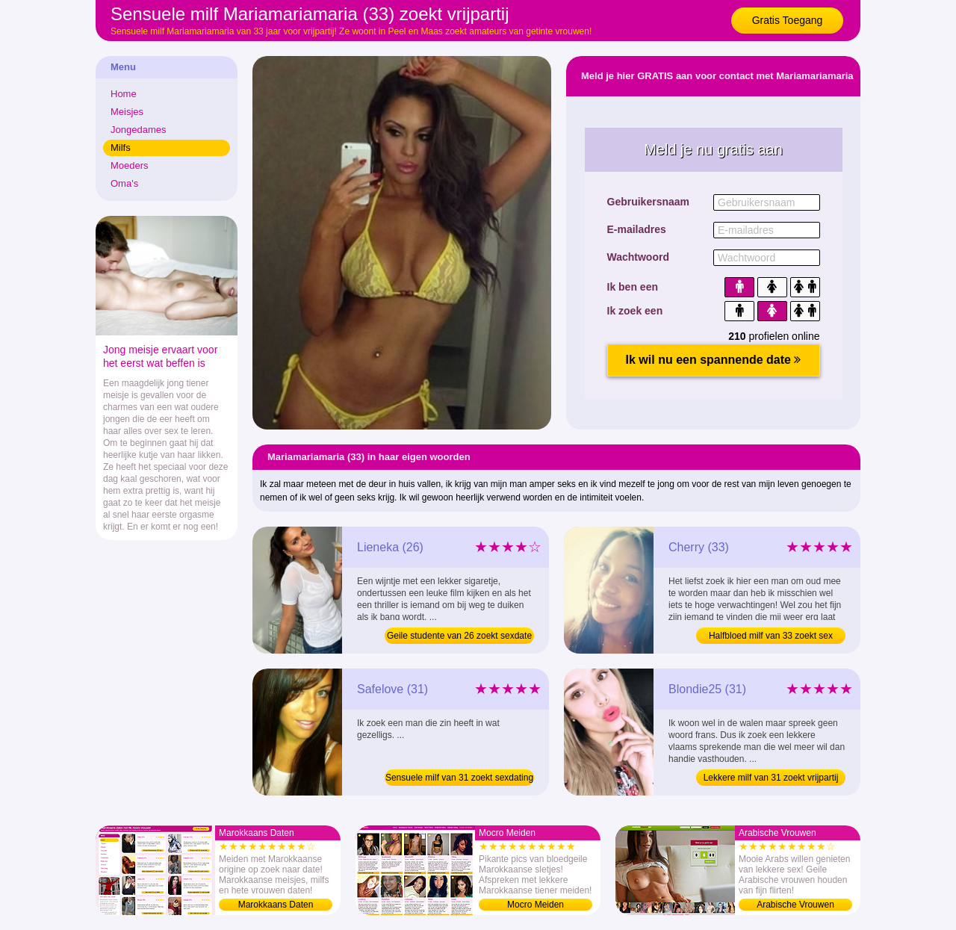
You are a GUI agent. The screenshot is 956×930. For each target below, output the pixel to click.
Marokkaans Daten (276, 904)
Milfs (121, 147)
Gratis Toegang (787, 20)
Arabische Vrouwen (795, 904)
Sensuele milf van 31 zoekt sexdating (459, 777)
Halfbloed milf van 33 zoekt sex (771, 635)
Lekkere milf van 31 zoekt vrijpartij (771, 777)
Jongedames (138, 129)
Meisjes (127, 111)
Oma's (124, 183)
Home (124, 93)
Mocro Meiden (535, 904)
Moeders (130, 165)
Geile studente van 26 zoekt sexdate (459, 635)
